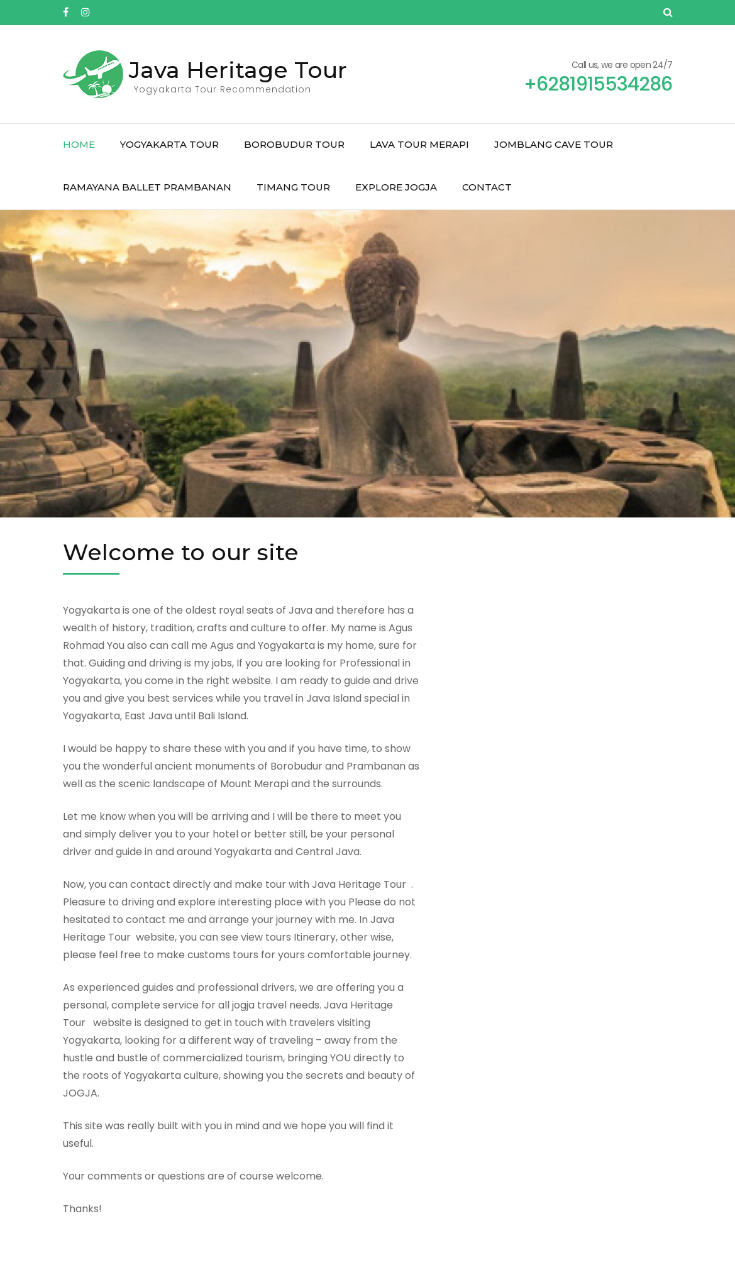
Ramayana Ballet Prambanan (147, 187)
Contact (487, 187)
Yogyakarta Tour (169, 144)
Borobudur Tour (294, 144)
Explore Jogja (396, 187)
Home (79, 144)
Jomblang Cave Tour (553, 144)
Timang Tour (293, 187)
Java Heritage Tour (238, 70)
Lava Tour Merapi (419, 144)
